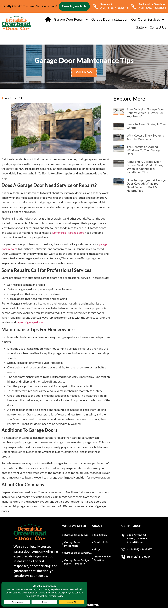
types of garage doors (30, 322)
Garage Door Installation (109, 19)
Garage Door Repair (71, 19)
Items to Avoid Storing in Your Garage (146, 126)
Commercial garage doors (68, 232)
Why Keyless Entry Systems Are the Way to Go (145, 137)
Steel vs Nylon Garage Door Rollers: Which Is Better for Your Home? (145, 112)
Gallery (141, 27)
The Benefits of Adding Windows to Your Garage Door (143, 150)
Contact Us (158, 27)
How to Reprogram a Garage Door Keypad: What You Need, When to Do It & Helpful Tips (146, 185)
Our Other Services (148, 19)
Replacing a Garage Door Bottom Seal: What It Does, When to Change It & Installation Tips (145, 167)
